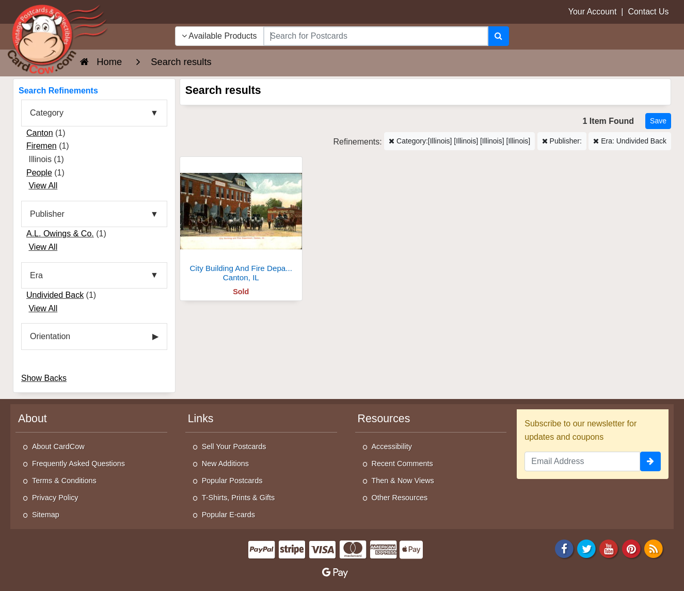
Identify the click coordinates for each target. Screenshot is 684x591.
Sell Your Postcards (234, 446)
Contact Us (648, 11)
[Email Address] (582, 461)
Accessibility (392, 446)
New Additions (225, 463)
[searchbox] (376, 36)
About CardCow (58, 446)
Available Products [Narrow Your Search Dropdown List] (219, 35)
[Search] (498, 36)
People (39, 172)
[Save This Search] (658, 121)
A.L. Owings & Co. (60, 233)
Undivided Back (55, 295)
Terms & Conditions (64, 480)
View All (42, 185)
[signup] (650, 461)
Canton (39, 133)
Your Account (592, 11)
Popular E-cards (228, 514)
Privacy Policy (55, 497)
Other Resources (400, 497)
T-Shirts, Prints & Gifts (238, 497)
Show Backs (44, 378)
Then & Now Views (403, 480)
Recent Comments (402, 463)
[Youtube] (609, 548)
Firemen (41, 145)
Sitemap (45, 514)
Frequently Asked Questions (78, 463)
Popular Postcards (232, 480)
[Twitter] (586, 548)
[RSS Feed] (653, 548)
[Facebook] (564, 548)
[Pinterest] (631, 548)
